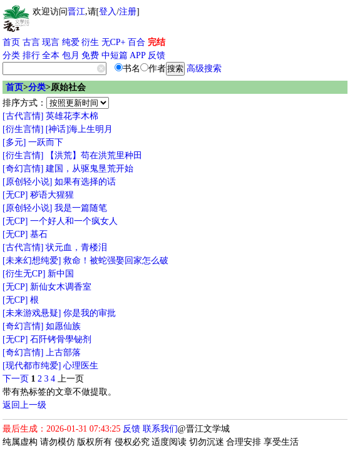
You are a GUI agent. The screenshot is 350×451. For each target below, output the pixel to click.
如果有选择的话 (85, 181)
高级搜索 (204, 68)
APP (138, 55)
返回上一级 (24, 405)
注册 (127, 11)
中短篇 (114, 55)
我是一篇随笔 (80, 208)
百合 (136, 42)
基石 (39, 234)
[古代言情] (23, 116)
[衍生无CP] (24, 273)
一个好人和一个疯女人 (74, 221)
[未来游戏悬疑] (32, 313)
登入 (107, 11)
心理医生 (80, 365)
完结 (156, 42)
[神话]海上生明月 (79, 129)
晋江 (76, 11)
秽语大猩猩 (52, 195)
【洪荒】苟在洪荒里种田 (94, 155)
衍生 (90, 42)
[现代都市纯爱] (32, 365)
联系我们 (160, 428)
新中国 (61, 273)
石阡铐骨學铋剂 (60, 339)
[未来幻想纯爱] (32, 260)
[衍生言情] (23, 129)
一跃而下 (45, 142)
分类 (11, 55)
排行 (31, 55)
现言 (50, 42)
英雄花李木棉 (72, 116)
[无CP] (15, 195)
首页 (11, 42)
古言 (31, 42)
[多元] (14, 142)
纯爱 (71, 42)
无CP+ (113, 42)
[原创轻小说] (27, 181)
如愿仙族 (63, 326)
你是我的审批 (89, 313)
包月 (71, 55)
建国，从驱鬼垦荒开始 (89, 168)
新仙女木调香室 (60, 286)
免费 (90, 55)
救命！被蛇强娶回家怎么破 (115, 260)
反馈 (156, 55)
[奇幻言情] (23, 168)
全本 (50, 55)
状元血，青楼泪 (76, 247)
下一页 (16, 378)
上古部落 (63, 352)
